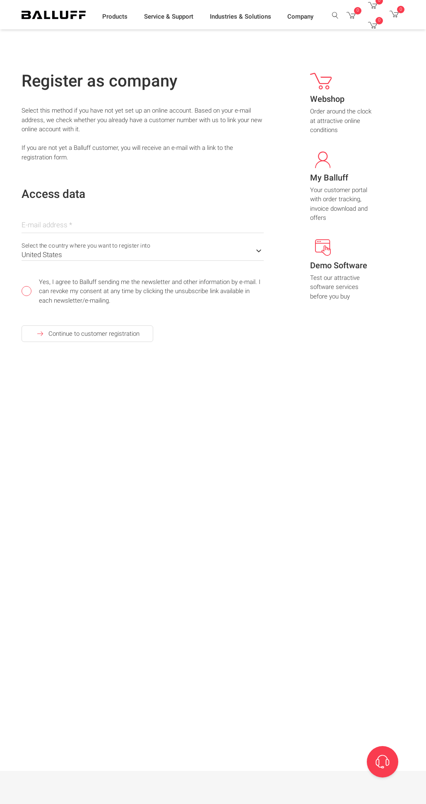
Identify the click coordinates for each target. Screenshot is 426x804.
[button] (115, 17)
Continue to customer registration (87, 334)
